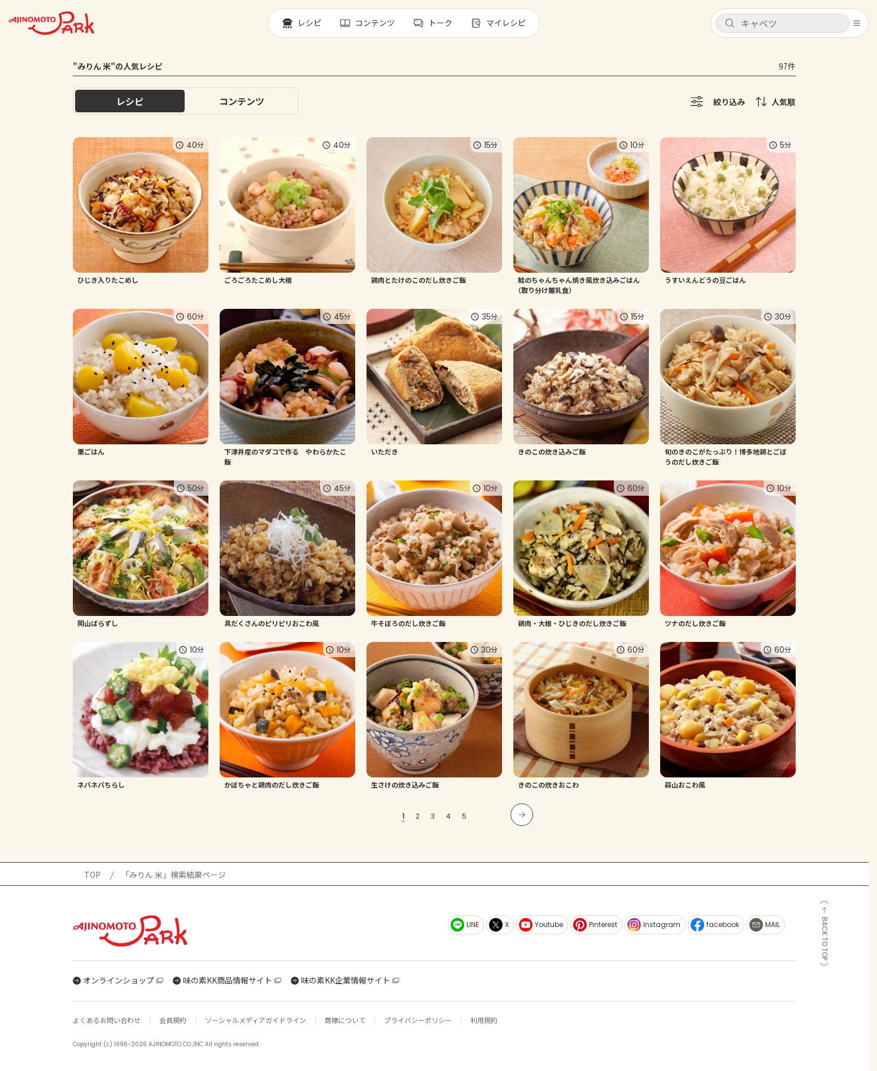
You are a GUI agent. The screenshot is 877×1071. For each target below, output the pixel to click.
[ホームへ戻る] (51, 23)
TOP (92, 874)
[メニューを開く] (856, 23)
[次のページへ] (522, 814)
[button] (782, 23)
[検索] (729, 23)
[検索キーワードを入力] (792, 23)
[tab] (241, 101)
